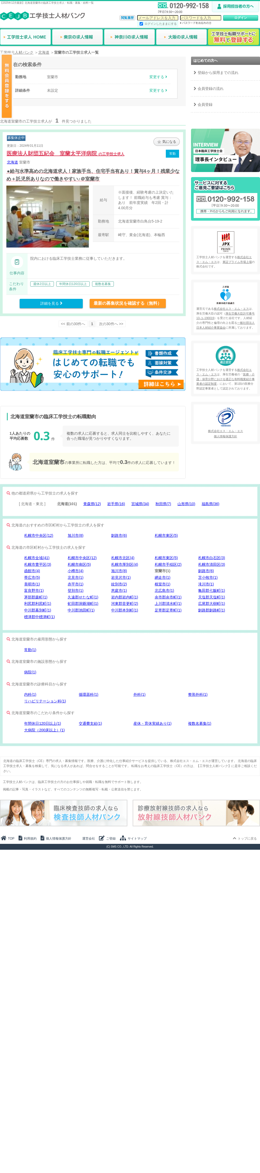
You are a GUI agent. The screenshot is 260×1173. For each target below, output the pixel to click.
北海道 (12, 162)
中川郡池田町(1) (81, 610)
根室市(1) (162, 584)
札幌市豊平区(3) (37, 564)
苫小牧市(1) (208, 577)
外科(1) (139, 694)
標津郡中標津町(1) (39, 617)
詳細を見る (51, 303)
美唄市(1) (32, 584)
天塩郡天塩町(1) (211, 597)
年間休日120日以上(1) (42, 723)
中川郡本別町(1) (124, 610)
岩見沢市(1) (121, 577)
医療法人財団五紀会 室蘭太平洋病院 (65, 153)
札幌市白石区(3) (211, 558)
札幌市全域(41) (36, 558)
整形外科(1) (197, 694)
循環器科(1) (88, 694)
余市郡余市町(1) (168, 597)
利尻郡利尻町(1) (37, 603)
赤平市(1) (75, 584)
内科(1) (30, 694)
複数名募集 (103, 284)
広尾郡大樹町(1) (211, 603)
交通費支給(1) (90, 723)
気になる (166, 142)
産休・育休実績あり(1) (152, 723)
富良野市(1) (34, 590)
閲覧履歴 (127, 18)
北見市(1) (75, 577)
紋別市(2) (119, 584)
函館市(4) (32, 571)
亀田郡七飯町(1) (211, 590)
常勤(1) (30, 650)
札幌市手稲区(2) (168, 564)
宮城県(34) (140, 504)
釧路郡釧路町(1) (211, 610)
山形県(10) (186, 504)
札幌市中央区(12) (38, 535)
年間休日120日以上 (73, 284)
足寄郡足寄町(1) (168, 610)
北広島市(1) (164, 590)
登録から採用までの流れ (218, 72)
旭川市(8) (75, 535)
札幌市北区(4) (122, 558)
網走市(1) (162, 577)
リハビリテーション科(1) (45, 701)
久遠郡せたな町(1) (83, 597)
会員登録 (205, 104)
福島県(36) (210, 504)
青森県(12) (92, 504)
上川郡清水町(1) (168, 603)
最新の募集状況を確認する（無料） (128, 303)
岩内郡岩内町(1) (124, 597)
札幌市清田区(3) (211, 564)
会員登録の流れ (211, 88)
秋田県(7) (163, 504)
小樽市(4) (75, 571)
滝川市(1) (206, 584)
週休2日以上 (42, 284)
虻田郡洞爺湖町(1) (83, 603)
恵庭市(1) (119, 590)
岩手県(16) (116, 504)
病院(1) (30, 672)
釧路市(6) (119, 535)
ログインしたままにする (161, 23)
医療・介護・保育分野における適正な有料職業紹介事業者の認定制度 (225, 379)
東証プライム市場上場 (237, 261)
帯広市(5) (32, 577)
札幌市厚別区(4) (124, 564)
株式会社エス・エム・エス (231, 308)
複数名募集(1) (199, 723)
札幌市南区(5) (79, 564)
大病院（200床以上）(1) (44, 730)
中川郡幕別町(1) (37, 610)
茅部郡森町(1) (35, 597)
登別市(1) (75, 590)
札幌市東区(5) (166, 535)
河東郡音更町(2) (124, 603)
